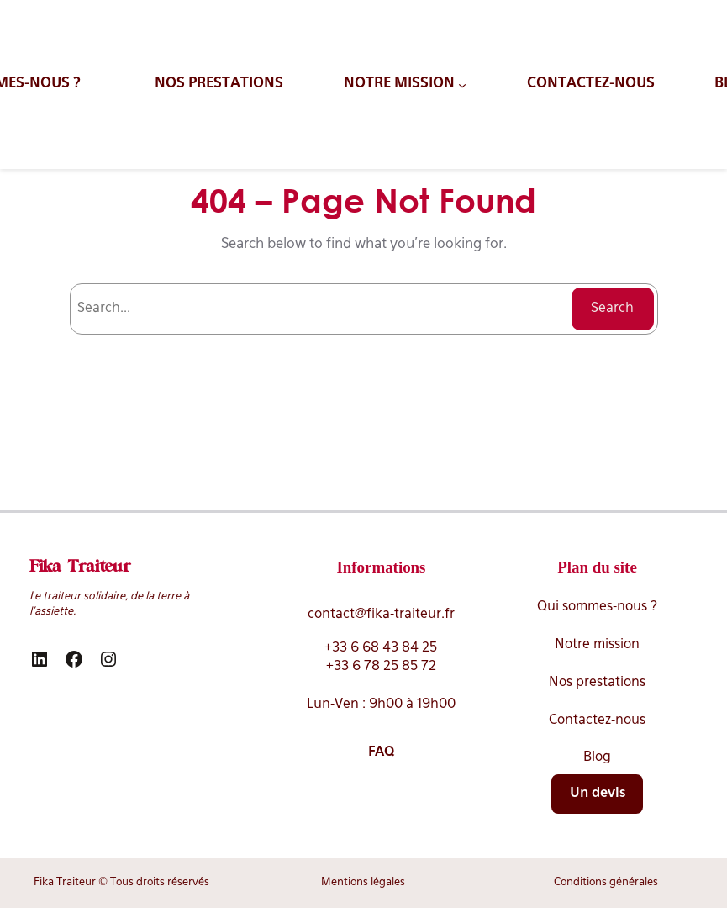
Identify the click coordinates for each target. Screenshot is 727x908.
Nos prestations (597, 682)
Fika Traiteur (79, 567)
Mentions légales (363, 882)
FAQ (381, 752)
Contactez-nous (597, 720)
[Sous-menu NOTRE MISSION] (405, 84)
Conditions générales (606, 882)
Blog (597, 757)
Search (612, 308)
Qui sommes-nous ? (597, 607)
